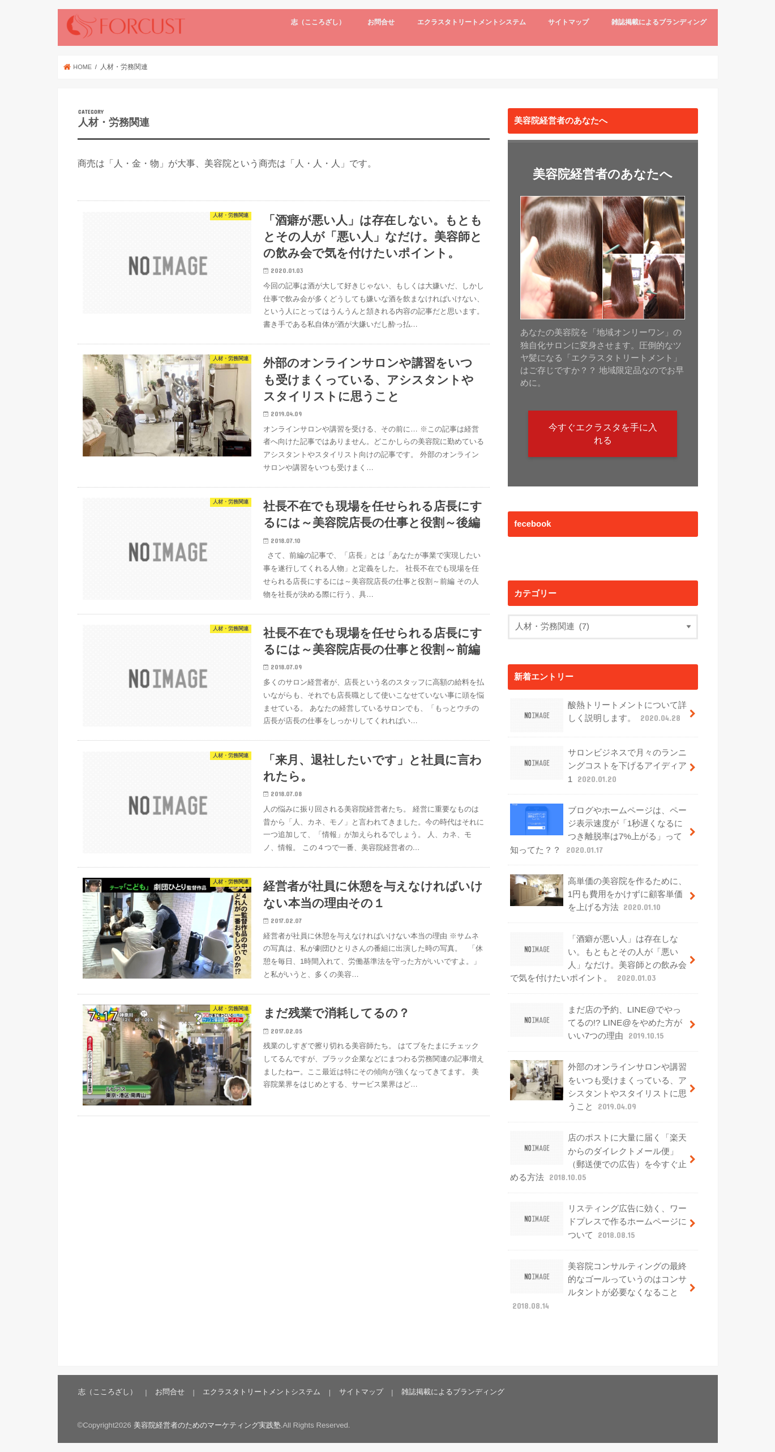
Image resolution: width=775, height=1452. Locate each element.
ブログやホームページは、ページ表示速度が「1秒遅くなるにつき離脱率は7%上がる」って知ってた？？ (598, 828)
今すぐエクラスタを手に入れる (603, 435)
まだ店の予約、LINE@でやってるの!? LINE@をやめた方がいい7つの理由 (595, 1025)
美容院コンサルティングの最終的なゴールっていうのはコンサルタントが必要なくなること (598, 1277)
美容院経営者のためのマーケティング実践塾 (207, 1415)
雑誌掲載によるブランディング (659, 22)
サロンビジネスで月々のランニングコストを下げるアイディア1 (598, 767)
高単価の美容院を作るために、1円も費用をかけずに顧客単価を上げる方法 (598, 890)
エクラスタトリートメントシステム (471, 22)
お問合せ (381, 22)
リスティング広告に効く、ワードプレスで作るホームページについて (598, 1215)
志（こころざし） (318, 22)
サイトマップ (568, 22)
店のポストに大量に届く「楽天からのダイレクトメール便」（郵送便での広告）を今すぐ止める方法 (598, 1155)
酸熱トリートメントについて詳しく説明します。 (598, 717)
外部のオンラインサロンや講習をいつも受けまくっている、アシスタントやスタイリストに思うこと (598, 1087)
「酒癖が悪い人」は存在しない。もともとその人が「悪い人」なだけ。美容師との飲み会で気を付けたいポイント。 (598, 957)
